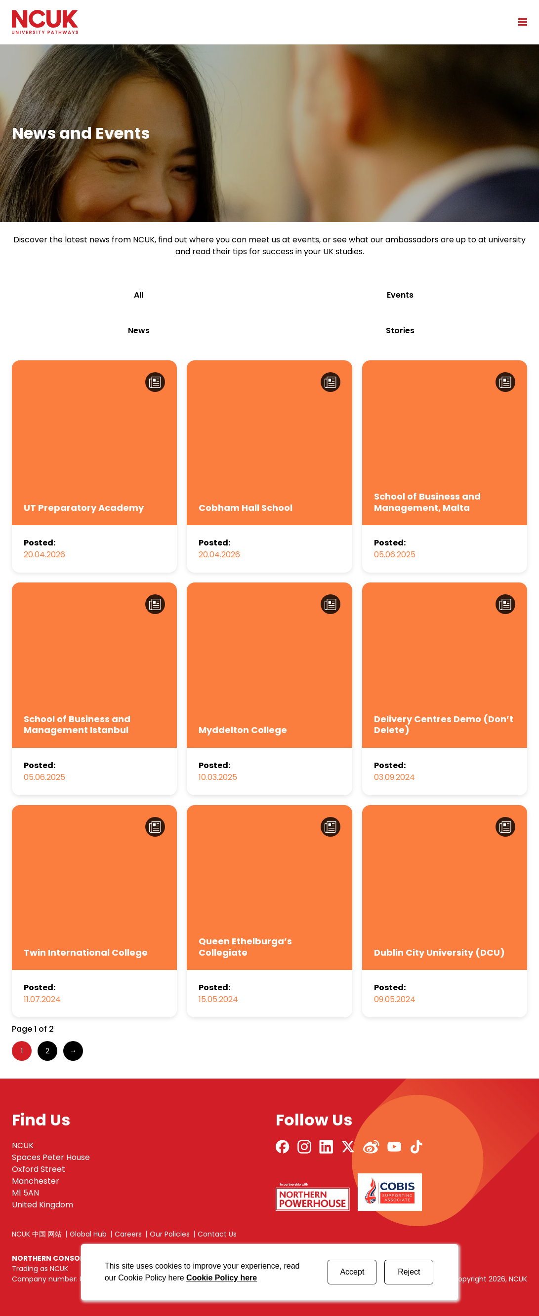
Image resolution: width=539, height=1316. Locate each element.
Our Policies (170, 1234)
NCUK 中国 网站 (37, 1234)
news (139, 330)
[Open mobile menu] (519, 22)
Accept (352, 1272)
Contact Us (217, 1234)
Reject (409, 1272)
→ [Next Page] (73, 1051)
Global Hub (88, 1234)
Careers (128, 1234)
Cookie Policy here (221, 1278)
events (400, 295)
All (138, 295)
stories (400, 330)
